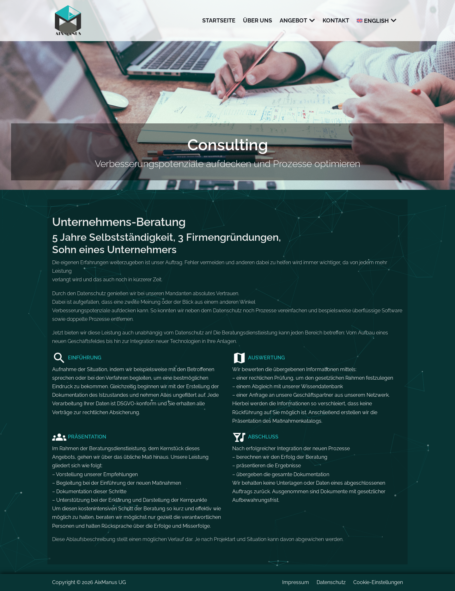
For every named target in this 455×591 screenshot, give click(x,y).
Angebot (293, 20)
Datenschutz (331, 582)
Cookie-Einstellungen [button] (378, 582)
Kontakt (336, 20)
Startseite (218, 20)
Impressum (295, 582)
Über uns (257, 20)
